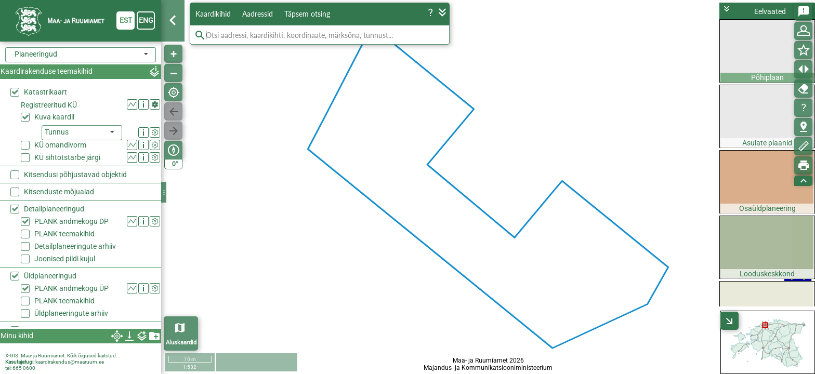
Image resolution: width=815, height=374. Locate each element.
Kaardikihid (213, 13)
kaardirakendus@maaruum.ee (69, 362)
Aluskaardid (181, 342)
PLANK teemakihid (64, 168)
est (126, 20)
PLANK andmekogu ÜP (71, 223)
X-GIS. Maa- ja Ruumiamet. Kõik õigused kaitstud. (61, 355)
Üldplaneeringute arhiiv (71, 248)
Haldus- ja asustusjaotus (64, 299)
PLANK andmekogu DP (71, 156)
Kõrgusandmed (49, 282)
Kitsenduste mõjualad (59, 126)
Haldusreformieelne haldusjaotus (77, 316)
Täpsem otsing (307, 13)
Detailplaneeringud (54, 143)
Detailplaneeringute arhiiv (75, 181)
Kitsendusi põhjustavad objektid (75, 109)
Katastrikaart (45, 92)
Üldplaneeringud (50, 210)
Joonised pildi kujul (64, 193)
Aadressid (257, 13)
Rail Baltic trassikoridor (61, 265)
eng (146, 20)
